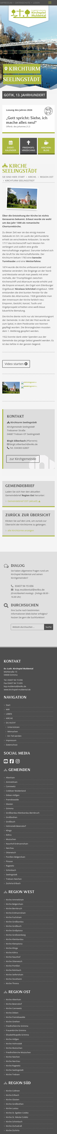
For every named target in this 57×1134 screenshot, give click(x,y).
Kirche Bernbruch (14, 908)
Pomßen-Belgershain (15, 857)
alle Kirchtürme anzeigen (21, 530)
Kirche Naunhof (13, 957)
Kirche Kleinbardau (14, 939)
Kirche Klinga (12, 948)
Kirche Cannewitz (14, 1008)
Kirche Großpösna (14, 930)
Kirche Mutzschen (14, 1048)
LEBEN (9, 713)
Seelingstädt (11, 874)
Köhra (8, 834)
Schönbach (11, 870)
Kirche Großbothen (15, 1104)
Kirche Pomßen (13, 965)
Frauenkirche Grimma (16, 1030)
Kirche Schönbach (14, 1121)
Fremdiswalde (12, 799)
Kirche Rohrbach (13, 970)
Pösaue (9, 861)
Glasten (9, 804)
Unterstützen (13, 727)
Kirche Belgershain (14, 904)
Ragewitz (10, 865)
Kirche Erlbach (12, 1095)
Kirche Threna (12, 983)
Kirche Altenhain (13, 999)
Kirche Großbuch (13, 926)
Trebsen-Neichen (14, 879)
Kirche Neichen (13, 1056)
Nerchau (10, 848)
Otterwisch (11, 852)
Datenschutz (11, 744)
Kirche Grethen (13, 1021)
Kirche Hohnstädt (14, 1043)
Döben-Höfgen (12, 795)
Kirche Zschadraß (14, 1126)
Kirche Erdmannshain (16, 912)
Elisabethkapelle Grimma (17, 1034)
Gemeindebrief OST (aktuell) (22, 501)
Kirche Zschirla (12, 1130)
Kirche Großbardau (15, 921)
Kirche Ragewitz (13, 1065)
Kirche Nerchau (13, 1061)
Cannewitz (11, 786)
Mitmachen (12, 731)
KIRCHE (9, 718)
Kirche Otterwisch (14, 961)
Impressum (11, 740)
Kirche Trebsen (13, 1074)
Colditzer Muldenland (16, 790)
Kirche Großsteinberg (16, 934)
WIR (8, 709)
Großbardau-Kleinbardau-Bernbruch (23, 812)
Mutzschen (11, 839)
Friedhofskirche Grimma (17, 1026)
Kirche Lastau (12, 1108)
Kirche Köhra (12, 952)
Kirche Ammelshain (15, 899)
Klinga (9, 830)
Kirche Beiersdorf (14, 1004)
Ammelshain (11, 782)
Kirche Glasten (12, 1099)
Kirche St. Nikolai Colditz (17, 1117)
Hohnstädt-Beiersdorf (16, 826)
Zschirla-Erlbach (13, 883)
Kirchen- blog (46, 149)
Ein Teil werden (14, 736)
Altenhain (10, 777)
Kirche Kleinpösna (14, 943)
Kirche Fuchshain (14, 917)
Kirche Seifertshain (14, 974)
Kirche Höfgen (12, 1039)
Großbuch (10, 821)
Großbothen (11, 817)
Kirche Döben (12, 1012)
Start (8, 705)
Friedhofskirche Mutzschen (18, 1052)
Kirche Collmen (13, 1090)
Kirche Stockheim (14, 979)
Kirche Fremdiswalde (15, 1017)
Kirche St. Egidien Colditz (17, 1112)
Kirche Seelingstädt (14, 1070)
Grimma (9, 808)
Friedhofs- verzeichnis (28, 149)
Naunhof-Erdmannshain (17, 843)
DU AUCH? (11, 722)
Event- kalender (10, 149)
